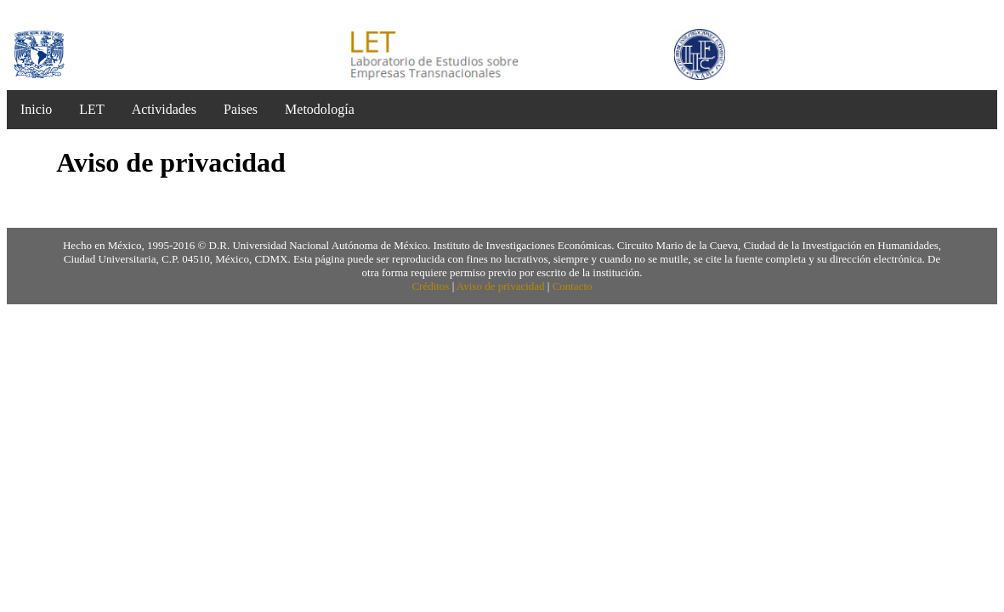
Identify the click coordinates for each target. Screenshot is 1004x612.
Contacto (573, 286)
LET (91, 109)
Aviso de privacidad (501, 286)
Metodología (320, 109)
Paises (241, 109)
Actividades (164, 109)
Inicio (36, 109)
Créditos (430, 286)
